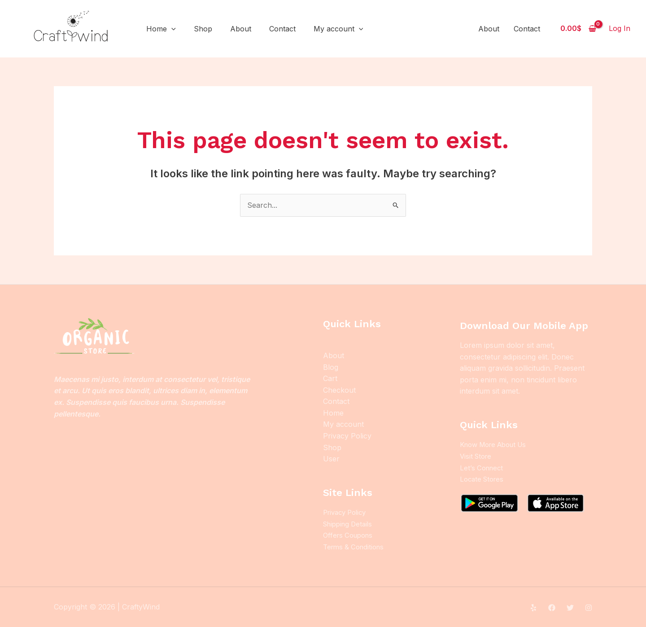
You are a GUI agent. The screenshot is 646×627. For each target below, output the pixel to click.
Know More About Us (497, 444)
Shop (203, 28)
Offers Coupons (350, 535)
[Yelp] (533, 607)
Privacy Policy (347, 435)
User (331, 458)
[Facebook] (551, 607)
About (240, 28)
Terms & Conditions (356, 546)
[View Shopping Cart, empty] (578, 28)
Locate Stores (483, 478)
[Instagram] (588, 607)
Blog (330, 367)
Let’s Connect (483, 467)
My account (338, 28)
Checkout (339, 390)
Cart (330, 378)
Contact (282, 28)
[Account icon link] (619, 29)
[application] (171, 28)
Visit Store (477, 456)
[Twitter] (570, 607)
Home (161, 28)
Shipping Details (350, 523)
